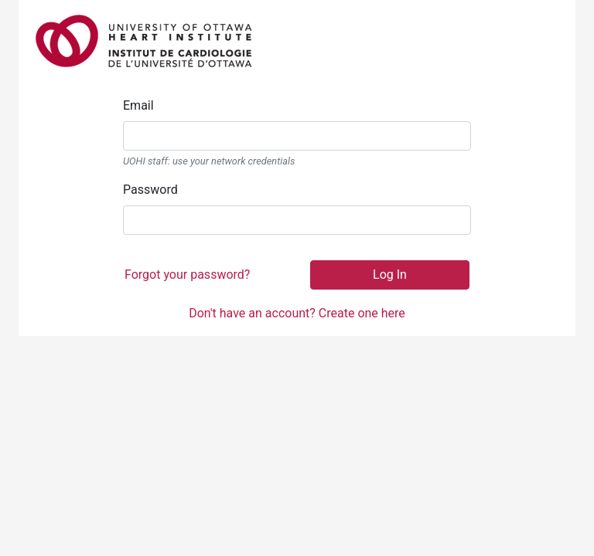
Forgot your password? (187, 274)
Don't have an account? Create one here (297, 313)
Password (150, 189)
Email (138, 105)
